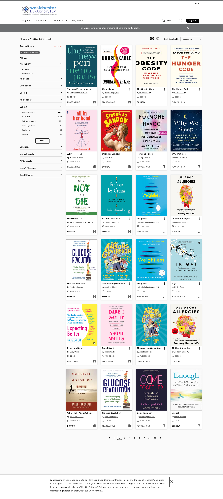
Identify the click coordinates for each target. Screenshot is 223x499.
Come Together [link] (144, 413)
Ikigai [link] (174, 283)
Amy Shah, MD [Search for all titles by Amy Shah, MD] (145, 157)
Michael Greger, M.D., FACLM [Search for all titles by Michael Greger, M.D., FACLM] (81, 222)
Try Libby (84, 28)
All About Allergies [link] (181, 218)
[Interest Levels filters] (41, 154)
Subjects (25, 20)
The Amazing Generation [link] (114, 283)
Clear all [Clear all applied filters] (58, 46)
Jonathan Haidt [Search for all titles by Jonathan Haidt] (111, 287)
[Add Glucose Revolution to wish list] (94, 297)
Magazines (77, 20)
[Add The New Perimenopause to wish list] (94, 102)
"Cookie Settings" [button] (88, 487)
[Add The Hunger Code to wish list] (199, 102)
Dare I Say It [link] (108, 348)
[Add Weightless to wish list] (164, 232)
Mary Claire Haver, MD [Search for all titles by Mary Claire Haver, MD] (78, 93)
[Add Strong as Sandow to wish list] (129, 167)
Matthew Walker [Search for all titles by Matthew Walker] (180, 157)
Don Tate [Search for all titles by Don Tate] (108, 157)
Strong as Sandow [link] (111, 154)
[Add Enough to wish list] (199, 426)
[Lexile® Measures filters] (41, 168)
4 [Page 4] (129, 437)
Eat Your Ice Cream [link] (111, 218)
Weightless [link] (142, 218)
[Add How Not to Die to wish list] (94, 232)
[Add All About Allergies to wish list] (199, 232)
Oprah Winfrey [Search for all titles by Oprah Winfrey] (180, 417)
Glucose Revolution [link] (76, 283)
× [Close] (172, 482)
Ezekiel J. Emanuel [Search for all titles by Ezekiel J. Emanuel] (112, 222)
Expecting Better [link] (75, 348)
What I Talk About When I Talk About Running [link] (80, 413)
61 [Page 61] (154, 437)
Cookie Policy (95, 490)
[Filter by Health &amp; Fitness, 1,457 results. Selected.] (42, 112)
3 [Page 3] (124, 437)
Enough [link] (175, 413)
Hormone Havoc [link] (145, 154)
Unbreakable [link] (108, 89)
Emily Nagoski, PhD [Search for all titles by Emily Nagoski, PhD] (147, 417)
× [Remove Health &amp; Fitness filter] (21, 52)
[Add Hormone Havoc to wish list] (164, 167)
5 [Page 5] (134, 437)
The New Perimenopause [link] (79, 89)
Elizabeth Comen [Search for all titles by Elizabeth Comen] (76, 157)
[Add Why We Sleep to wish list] (199, 167)
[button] (167, 21)
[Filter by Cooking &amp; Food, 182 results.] (42, 125)
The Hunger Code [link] (180, 89)
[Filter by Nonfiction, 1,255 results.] (42, 116)
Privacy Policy (122, 480)
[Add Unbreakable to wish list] (129, 102)
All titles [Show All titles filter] (25, 69)
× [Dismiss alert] (188, 28)
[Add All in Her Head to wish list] (94, 167)
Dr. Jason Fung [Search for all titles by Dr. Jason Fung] (145, 93)
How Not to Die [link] (74, 218)
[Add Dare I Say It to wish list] (129, 361)
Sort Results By (171, 39)
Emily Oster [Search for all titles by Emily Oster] (74, 352)
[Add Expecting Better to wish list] (94, 361)
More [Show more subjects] (42, 141)
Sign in (193, 20)
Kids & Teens (60, 20)
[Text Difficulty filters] (41, 175)
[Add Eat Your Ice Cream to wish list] (129, 232)
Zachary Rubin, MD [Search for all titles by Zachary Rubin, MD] (181, 222)
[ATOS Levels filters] (41, 161)
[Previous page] (109, 438)
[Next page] (160, 438)
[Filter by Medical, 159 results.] (42, 134)
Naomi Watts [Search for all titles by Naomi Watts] (110, 352)
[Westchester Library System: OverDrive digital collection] (41, 9)
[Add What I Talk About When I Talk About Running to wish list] (94, 426)
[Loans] (180, 21)
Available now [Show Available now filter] (27, 74)
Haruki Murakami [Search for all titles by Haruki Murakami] (76, 417)
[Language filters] (41, 147)
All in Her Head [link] (74, 154)
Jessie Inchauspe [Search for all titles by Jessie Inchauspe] (76, 287)
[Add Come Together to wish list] (164, 426)
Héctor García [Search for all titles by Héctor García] (179, 287)
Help (197, 4)
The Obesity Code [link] (145, 89)
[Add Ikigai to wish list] (199, 297)
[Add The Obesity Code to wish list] (164, 102)
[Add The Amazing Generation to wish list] (129, 297)
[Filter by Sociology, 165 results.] (42, 130)
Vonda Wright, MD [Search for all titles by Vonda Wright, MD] (112, 93)
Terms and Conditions (99, 480)
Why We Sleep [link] (179, 154)
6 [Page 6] (139, 437)
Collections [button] (42, 20)
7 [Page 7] (144, 437)
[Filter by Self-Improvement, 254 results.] (42, 121)
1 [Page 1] (114, 437)
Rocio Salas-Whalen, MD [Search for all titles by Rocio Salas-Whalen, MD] (149, 222)
